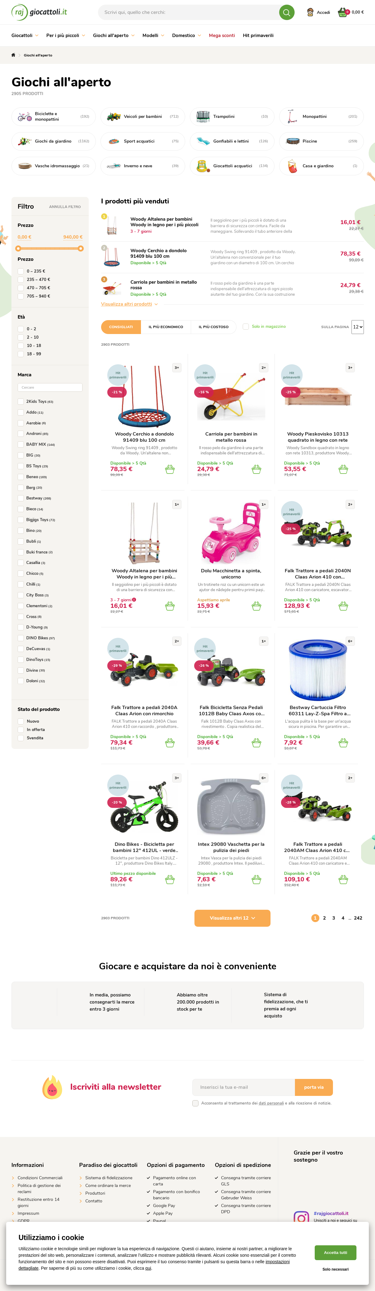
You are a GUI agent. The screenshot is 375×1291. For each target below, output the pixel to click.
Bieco (31, 509)
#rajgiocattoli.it (331, 1214)
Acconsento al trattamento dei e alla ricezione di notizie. (266, 1103)
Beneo (33, 477)
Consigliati (121, 326)
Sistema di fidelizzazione (108, 1178)
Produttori (95, 1193)
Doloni (32, 681)
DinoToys (35, 659)
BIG (30, 455)
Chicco (32, 573)
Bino (31, 530)
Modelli (153, 35)
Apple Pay (163, 1213)
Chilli (30, 584)
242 (358, 918)
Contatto (93, 1201)
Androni (34, 434)
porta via (314, 1087)
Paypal (159, 1221)
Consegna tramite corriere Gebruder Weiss (246, 1195)
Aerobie (33, 423)
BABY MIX (37, 444)
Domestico (186, 35)
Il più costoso (213, 326)
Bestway (35, 498)
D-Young (34, 627)
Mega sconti (222, 35)
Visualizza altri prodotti (129, 304)
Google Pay (164, 1206)
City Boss (34, 595)
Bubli (30, 541)
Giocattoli (24, 35)
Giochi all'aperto (113, 35)
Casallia (32, 563)
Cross (31, 617)
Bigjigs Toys (37, 520)
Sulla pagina (335, 326)
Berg (31, 488)
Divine (32, 670)
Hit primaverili (258, 35)
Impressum (28, 1213)
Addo (32, 412)
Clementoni (36, 606)
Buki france (36, 552)
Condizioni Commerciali (40, 1178)
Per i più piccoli (65, 35)
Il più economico (166, 326)
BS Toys (34, 466)
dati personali (271, 1103)
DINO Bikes (37, 638)
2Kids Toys (36, 401)
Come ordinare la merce (108, 1186)
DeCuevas (35, 649)
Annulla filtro (65, 206)
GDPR (24, 1221)
